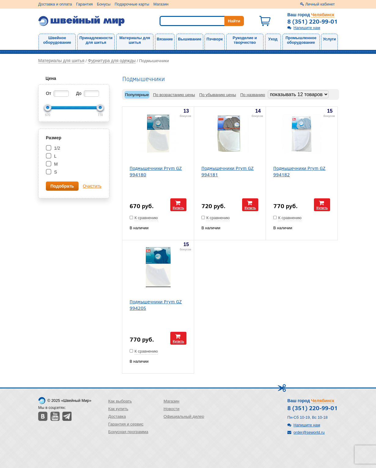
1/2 (56, 148)
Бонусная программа (128, 431)
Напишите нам (306, 27)
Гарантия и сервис (125, 424)
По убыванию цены (217, 94)
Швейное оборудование (57, 40)
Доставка (117, 416)
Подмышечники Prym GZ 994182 (299, 171)
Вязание (165, 39)
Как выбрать (120, 401)
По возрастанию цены (174, 94)
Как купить (118, 408)
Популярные (137, 94)
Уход (273, 39)
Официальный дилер (184, 416)
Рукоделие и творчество (245, 40)
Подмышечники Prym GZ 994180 (156, 171)
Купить (178, 207)
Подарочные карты (132, 4)
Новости (171, 408)
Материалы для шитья (135, 40)
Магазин (160, 4)
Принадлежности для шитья (95, 40)
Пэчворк (214, 39)
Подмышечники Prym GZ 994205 (156, 304)
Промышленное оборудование (301, 40)
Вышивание (189, 39)
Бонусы (103, 4)
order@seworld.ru (309, 432)
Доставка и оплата (55, 4)
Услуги (329, 39)
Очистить (92, 186)
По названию (252, 94)
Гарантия (84, 4)
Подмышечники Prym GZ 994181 (227, 171)
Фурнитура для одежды (111, 60)
